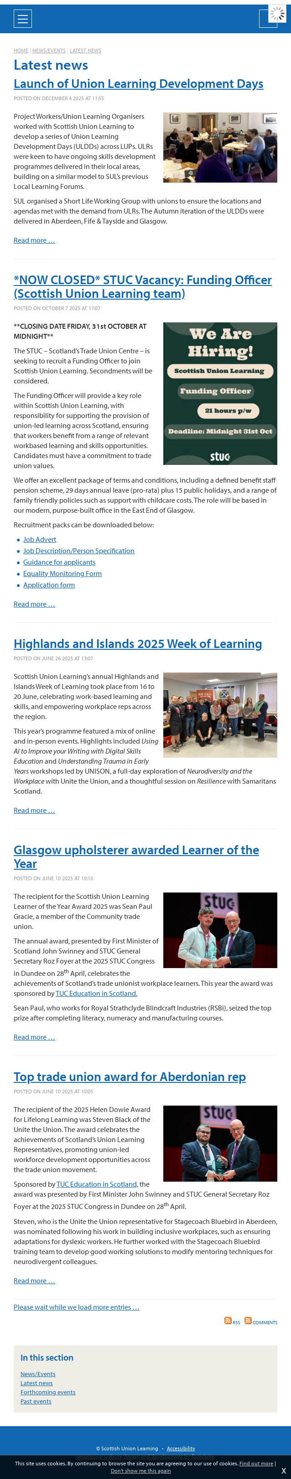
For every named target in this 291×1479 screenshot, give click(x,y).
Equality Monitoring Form (62, 573)
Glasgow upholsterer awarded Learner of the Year (136, 856)
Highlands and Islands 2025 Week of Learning (138, 643)
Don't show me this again (141, 1470)
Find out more (256, 1463)
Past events (36, 1401)
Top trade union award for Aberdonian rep (130, 1076)
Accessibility (181, 1448)
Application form (49, 584)
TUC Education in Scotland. (96, 993)
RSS (232, 1322)
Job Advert (39, 539)
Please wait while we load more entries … (77, 1306)
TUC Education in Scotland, (97, 1183)
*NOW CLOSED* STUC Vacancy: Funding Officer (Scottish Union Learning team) (143, 286)
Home (21, 50)
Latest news (85, 50)
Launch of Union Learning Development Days (139, 83)
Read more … (34, 240)
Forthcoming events (48, 1392)
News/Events (49, 50)
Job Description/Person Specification (79, 550)
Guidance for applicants (59, 561)
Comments (260, 1322)
